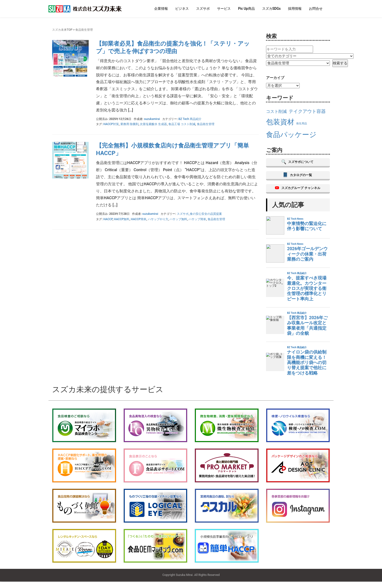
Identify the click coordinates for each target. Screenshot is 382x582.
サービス (224, 8)
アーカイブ (275, 78)
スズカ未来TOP (62, 29)
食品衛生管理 (205, 124)
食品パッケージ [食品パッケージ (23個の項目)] (291, 134)
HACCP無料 (122, 219)
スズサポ (203, 8)
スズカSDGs (271, 8)
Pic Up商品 (246, 8)
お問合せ (316, 8)
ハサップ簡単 (197, 219)
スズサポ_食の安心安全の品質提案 (199, 214)
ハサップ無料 (178, 219)
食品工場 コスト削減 (181, 124)
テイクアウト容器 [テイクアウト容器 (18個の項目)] (307, 111)
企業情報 (161, 8)
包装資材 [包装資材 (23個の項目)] (280, 122)
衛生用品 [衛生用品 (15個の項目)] (301, 123)
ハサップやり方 (158, 219)
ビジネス (182, 8)
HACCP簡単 (138, 219)
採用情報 (295, 8)
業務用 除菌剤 (129, 124)
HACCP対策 (111, 124)
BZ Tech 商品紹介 (189, 119)
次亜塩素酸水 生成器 (153, 124)
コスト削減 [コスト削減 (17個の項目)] (276, 111)
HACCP (108, 219)
